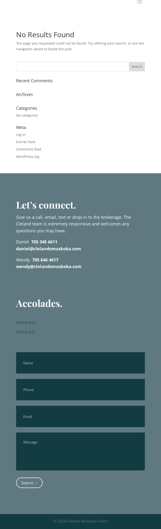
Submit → (29, 482)
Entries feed (25, 142)
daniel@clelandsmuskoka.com (48, 248)
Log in (21, 134)
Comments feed (28, 149)
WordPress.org (27, 156)
